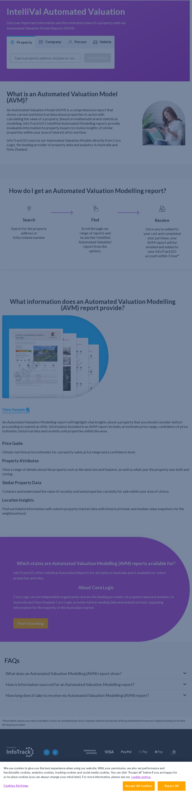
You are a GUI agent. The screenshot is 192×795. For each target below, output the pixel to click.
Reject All (172, 786)
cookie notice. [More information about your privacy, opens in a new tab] (141, 777)
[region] (96, 778)
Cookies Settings (16, 785)
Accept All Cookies (138, 786)
